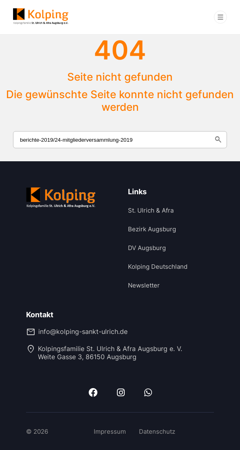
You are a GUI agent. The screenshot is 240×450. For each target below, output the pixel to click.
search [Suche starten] (218, 140)
